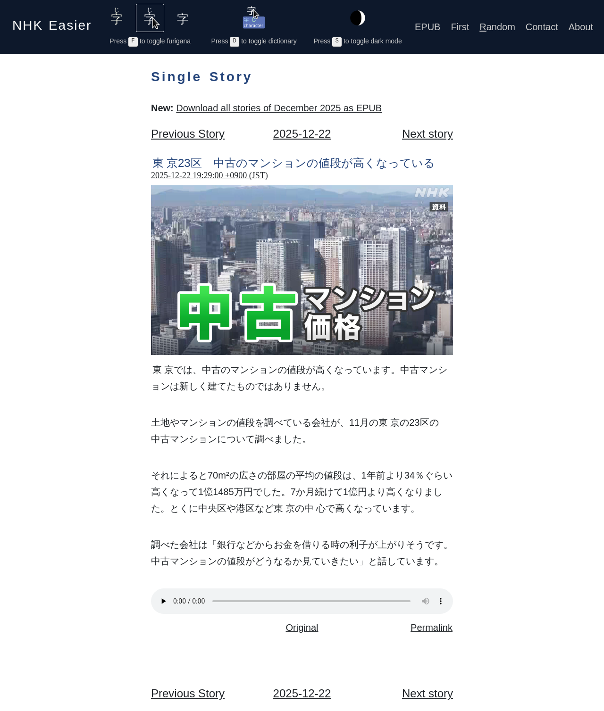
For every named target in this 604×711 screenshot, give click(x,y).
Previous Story (188, 133)
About (581, 27)
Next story (427, 133)
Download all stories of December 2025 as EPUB (279, 108)
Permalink (432, 627)
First (460, 27)
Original (302, 627)
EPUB (427, 27)
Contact (542, 27)
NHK (52, 22)
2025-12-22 (302, 133)
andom (497, 27)
